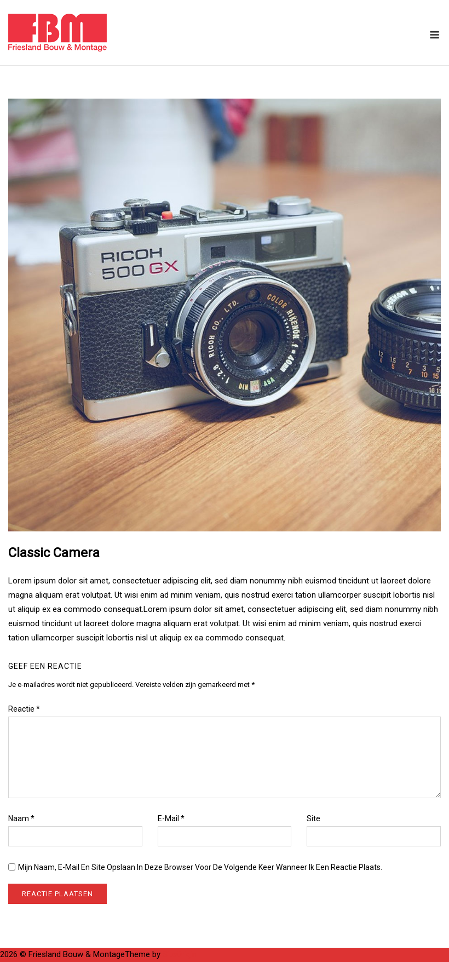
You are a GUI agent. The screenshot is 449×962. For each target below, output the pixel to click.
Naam (21, 818)
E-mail (171, 818)
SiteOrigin (180, 954)
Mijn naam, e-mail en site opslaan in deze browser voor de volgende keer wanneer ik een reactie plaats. (200, 867)
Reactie (24, 709)
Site (313, 818)
